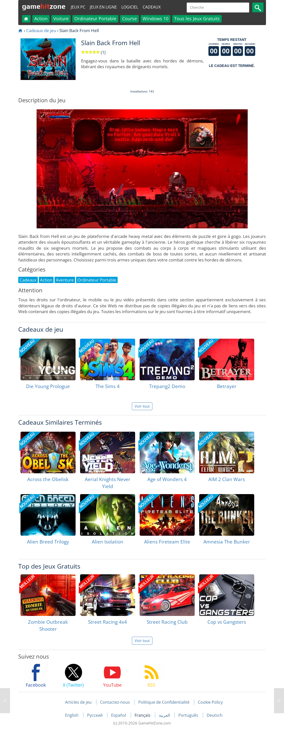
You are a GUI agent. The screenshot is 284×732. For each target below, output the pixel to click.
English (72, 715)
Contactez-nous (115, 702)
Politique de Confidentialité (163, 702)
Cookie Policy (210, 702)
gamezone (44, 6)
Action (41, 19)
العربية (165, 715)
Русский (95, 715)
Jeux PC (78, 7)
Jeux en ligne (103, 7)
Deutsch (214, 715)
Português (188, 715)
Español (119, 715)
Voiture (61, 19)
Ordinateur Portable (95, 19)
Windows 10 (155, 19)
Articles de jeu (78, 702)
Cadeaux (152, 7)
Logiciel (129, 7)
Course (129, 19)
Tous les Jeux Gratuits (197, 19)
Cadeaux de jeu (41, 30)
